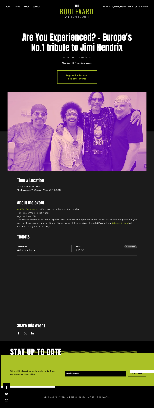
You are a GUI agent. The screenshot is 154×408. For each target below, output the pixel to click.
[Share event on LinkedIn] (32, 333)
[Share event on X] (25, 333)
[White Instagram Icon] (7, 401)
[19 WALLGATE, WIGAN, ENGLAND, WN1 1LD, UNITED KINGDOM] (121, 7)
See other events (77, 78)
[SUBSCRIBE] (137, 373)
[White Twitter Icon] (7, 394)
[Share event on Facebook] (18, 333)
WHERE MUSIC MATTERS (77, 17)
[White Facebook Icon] (7, 388)
